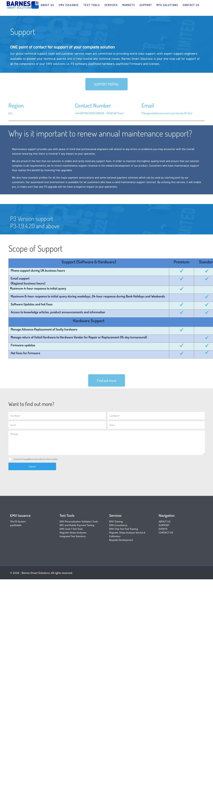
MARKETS (128, 5)
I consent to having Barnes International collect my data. (35, 459)
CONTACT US (191, 5)
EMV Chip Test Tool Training (123, 528)
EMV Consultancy (118, 525)
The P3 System (18, 521)
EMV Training (116, 521)
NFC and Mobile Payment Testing (77, 525)
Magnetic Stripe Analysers (73, 532)
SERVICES (111, 5)
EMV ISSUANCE (69, 5)
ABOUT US (47, 5)
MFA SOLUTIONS (167, 5)
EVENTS (163, 528)
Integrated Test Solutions (73, 536)
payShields (16, 525)
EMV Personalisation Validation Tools (79, 521)
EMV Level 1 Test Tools (71, 528)
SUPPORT (146, 5)
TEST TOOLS (91, 5)
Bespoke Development (121, 540)
